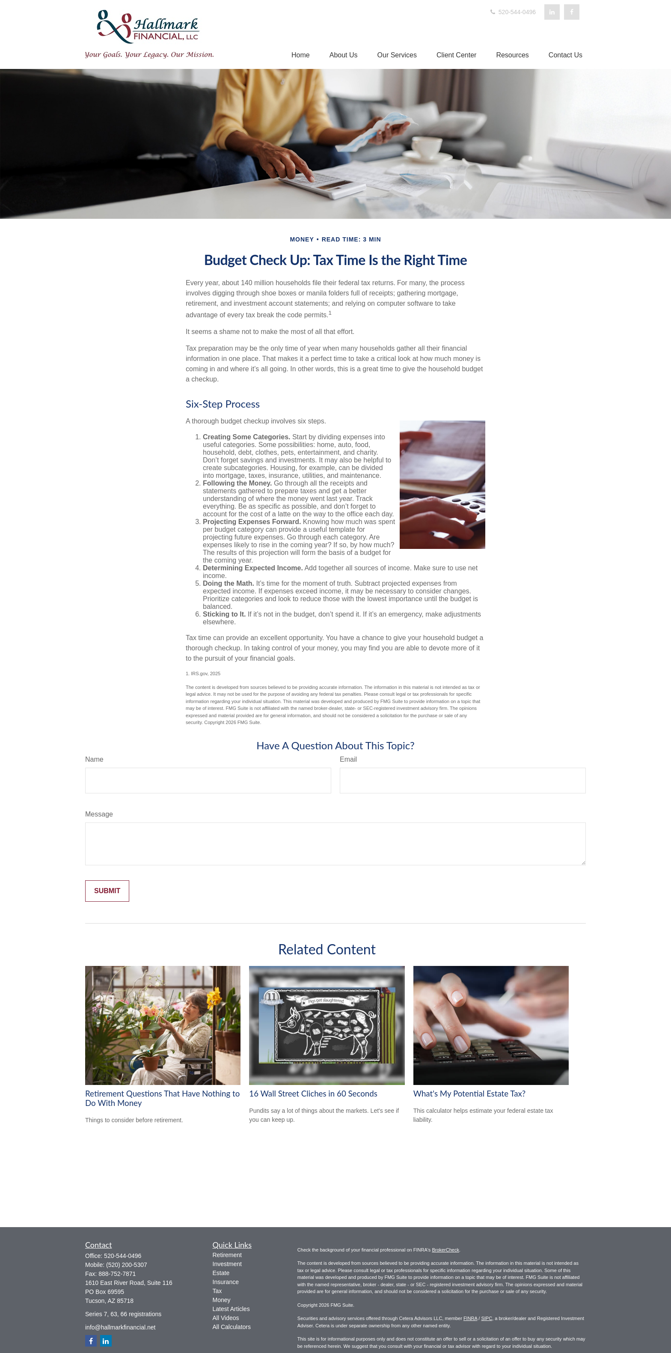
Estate (221, 1273)
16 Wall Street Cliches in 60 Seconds (313, 1093)
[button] (300, 55)
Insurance (226, 1281)
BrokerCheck (445, 1249)
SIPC (486, 1318)
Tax (217, 1290)
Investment (227, 1264)
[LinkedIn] (552, 12)
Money (222, 1299)
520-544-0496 (512, 12)
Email (348, 759)
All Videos (226, 1317)
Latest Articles (231, 1308)
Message (99, 814)
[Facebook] (571, 12)
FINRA (470, 1318)
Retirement (227, 1255)
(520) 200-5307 (126, 1264)
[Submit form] (107, 891)
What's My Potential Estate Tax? (469, 1093)
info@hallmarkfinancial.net (120, 1327)
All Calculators (232, 1326)
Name (94, 759)
